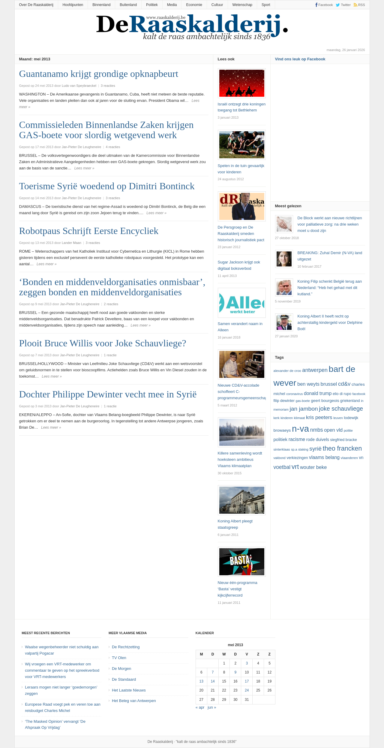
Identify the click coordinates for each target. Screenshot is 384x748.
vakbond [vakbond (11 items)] (280, 458)
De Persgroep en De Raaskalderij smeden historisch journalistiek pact (241, 233)
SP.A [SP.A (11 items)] (294, 449)
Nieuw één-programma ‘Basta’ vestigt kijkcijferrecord (237, 588)
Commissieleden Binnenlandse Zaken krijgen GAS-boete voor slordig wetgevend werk (106, 129)
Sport (266, 5)
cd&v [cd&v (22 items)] (344, 384)
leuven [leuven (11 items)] (338, 418)
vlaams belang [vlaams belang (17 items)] (324, 457)
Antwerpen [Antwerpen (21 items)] (315, 370)
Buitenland (128, 5)
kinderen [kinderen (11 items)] (286, 418)
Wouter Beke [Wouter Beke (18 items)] (313, 467)
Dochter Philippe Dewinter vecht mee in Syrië (108, 394)
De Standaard (124, 679)
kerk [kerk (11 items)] (277, 418)
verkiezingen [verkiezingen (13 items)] (297, 458)
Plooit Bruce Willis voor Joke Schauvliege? (102, 343)
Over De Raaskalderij (36, 5)
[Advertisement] (320, 134)
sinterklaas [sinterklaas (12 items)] (282, 449)
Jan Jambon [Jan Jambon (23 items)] (304, 409)
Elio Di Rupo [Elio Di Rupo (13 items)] (342, 394)
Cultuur (217, 5)
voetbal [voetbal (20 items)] (282, 467)
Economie (194, 5)
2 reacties (111, 304)
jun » (212, 707)
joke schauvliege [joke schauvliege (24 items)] (341, 408)
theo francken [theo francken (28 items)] (342, 448)
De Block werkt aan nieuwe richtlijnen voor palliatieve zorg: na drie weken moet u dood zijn (330, 224)
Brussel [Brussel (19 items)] (329, 384)
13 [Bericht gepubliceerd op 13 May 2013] (201, 681)
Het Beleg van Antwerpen (134, 700)
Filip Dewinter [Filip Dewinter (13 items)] (284, 401)
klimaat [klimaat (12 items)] (299, 418)
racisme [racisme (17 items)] (297, 439)
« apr (200, 707)
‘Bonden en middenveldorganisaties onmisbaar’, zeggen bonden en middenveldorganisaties (112, 286)
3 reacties (108, 85)
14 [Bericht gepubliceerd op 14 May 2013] (212, 681)
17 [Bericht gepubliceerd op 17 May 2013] (247, 681)
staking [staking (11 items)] (303, 449)
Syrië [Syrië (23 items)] (315, 448)
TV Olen (119, 657)
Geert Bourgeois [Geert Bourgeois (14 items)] (325, 400)
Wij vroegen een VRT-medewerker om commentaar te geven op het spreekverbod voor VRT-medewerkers (62, 670)
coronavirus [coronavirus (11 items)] (294, 394)
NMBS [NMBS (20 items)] (316, 430)
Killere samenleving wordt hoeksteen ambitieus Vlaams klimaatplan (240, 459)
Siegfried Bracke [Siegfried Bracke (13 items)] (343, 440)
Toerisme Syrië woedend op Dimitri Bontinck (107, 186)
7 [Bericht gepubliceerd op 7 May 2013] (213, 672)
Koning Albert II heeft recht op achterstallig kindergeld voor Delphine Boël (330, 322)
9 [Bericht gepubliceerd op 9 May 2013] (236, 672)
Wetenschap (242, 5)
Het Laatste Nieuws (129, 690)
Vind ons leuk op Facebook (300, 59)
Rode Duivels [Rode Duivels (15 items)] (317, 439)
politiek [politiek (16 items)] (281, 439)
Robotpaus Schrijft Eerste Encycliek (89, 230)
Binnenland (101, 5)
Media (172, 5)
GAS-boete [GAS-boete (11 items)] (303, 401)
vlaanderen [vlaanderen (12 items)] (349, 458)
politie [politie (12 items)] (348, 430)
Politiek (152, 5)
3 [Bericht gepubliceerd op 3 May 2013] (247, 663)
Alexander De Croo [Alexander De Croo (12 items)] (287, 370)
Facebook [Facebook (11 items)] (358, 394)
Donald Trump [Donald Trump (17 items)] (318, 393)
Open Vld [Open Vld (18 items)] (333, 430)
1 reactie (110, 355)
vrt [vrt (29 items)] (295, 466)
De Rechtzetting (126, 647)
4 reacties (113, 147)
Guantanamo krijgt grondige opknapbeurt (98, 73)
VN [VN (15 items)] (361, 457)
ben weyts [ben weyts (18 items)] (308, 384)
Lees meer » (84, 168)
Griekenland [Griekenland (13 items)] (350, 401)
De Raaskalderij (160, 742)
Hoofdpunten (73, 5)
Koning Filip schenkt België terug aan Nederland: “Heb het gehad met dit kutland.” (330, 287)
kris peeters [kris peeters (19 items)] (319, 417)
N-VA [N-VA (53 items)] (300, 428)
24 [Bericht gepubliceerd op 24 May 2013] (247, 690)
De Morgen (121, 668)
